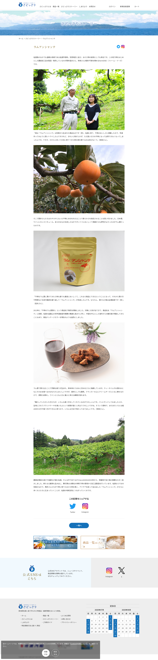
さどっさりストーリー (77, 6)
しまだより (91, 6)
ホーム (21, 38)
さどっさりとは (53, 6)
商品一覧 (64, 6)
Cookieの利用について (13, 648)
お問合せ (100, 6)
